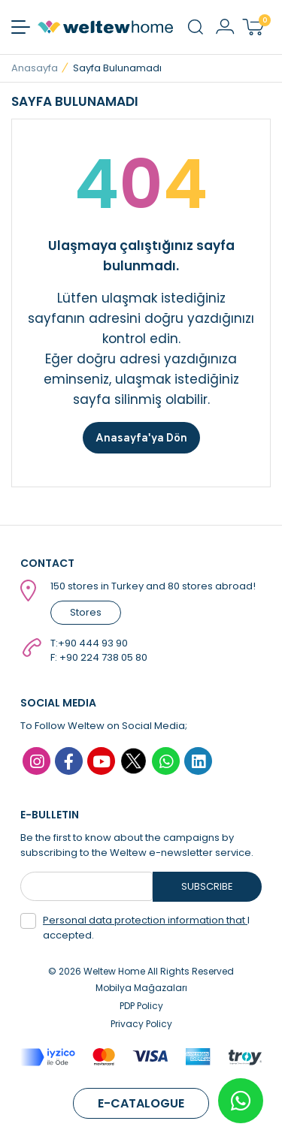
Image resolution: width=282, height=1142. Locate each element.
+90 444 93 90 (93, 643)
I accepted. (135, 927)
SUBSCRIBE (207, 886)
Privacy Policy (141, 1023)
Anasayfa (34, 68)
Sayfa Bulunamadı (117, 68)
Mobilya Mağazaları (141, 987)
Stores (86, 612)
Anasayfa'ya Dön (141, 437)
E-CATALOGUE (141, 1103)
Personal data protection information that (145, 920)
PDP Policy (141, 1005)
